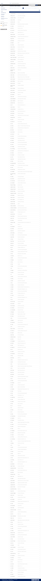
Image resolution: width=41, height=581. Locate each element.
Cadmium (6, 579)
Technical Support (10, 579)
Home (10, 3)
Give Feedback (15, 579)
